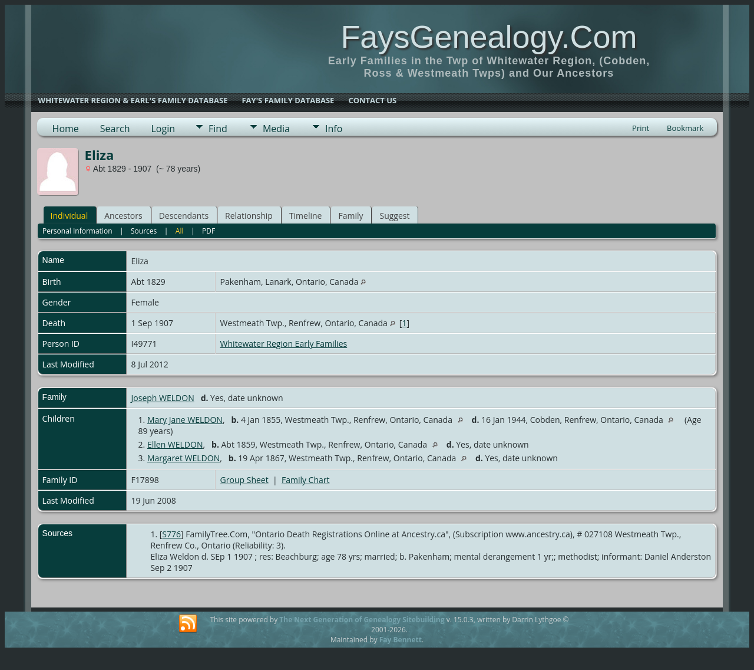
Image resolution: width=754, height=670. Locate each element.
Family (350, 215)
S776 (171, 534)
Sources (144, 231)
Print (640, 128)
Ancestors (123, 215)
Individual (69, 215)
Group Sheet (244, 479)
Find (218, 128)
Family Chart (306, 479)
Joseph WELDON (162, 397)
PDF (208, 231)
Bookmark (685, 128)
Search (115, 128)
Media (276, 128)
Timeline (305, 215)
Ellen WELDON (175, 444)
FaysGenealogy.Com (488, 36)
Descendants (184, 215)
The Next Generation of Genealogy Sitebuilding (361, 620)
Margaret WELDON (183, 458)
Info (333, 128)
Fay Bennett (400, 640)
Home (65, 128)
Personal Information (77, 231)
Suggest (394, 215)
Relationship (249, 215)
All (180, 231)
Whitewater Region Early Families (284, 343)
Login (163, 128)
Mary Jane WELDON (185, 419)
